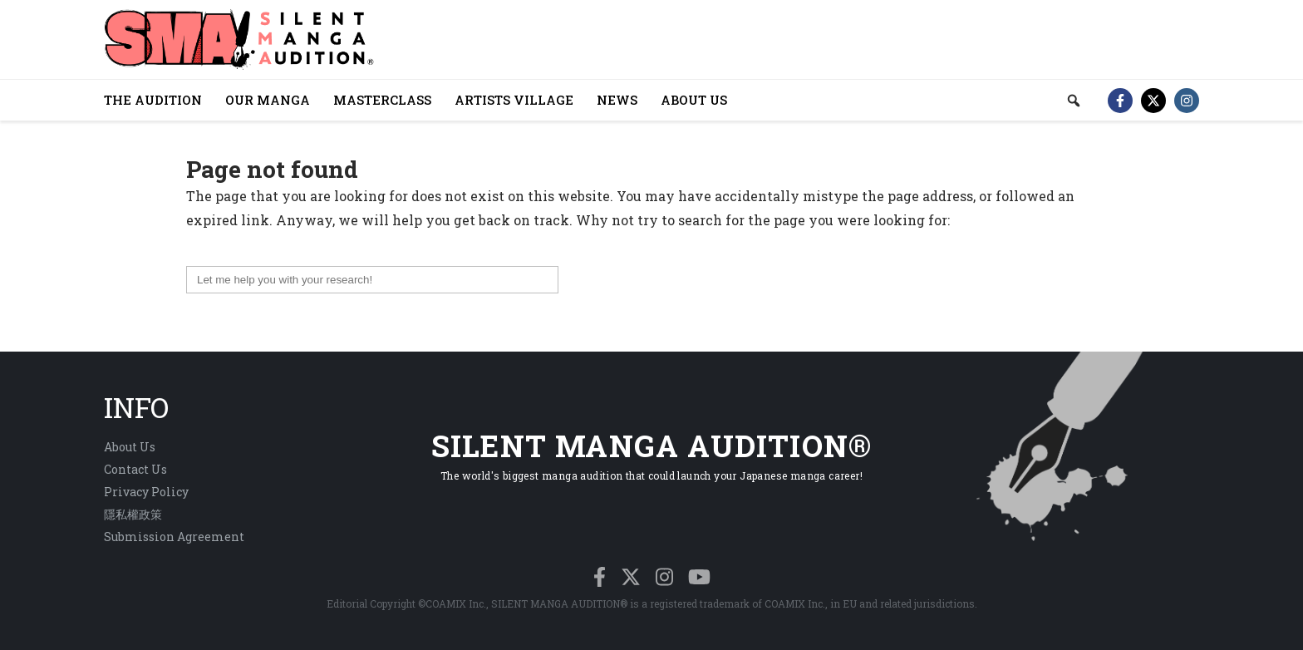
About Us (129, 447)
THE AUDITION (153, 99)
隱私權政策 (133, 514)
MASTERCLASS (382, 99)
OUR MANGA (267, 99)
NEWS (617, 99)
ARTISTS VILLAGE (514, 99)
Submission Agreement (174, 536)
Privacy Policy (146, 492)
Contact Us (135, 469)
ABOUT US (694, 99)
